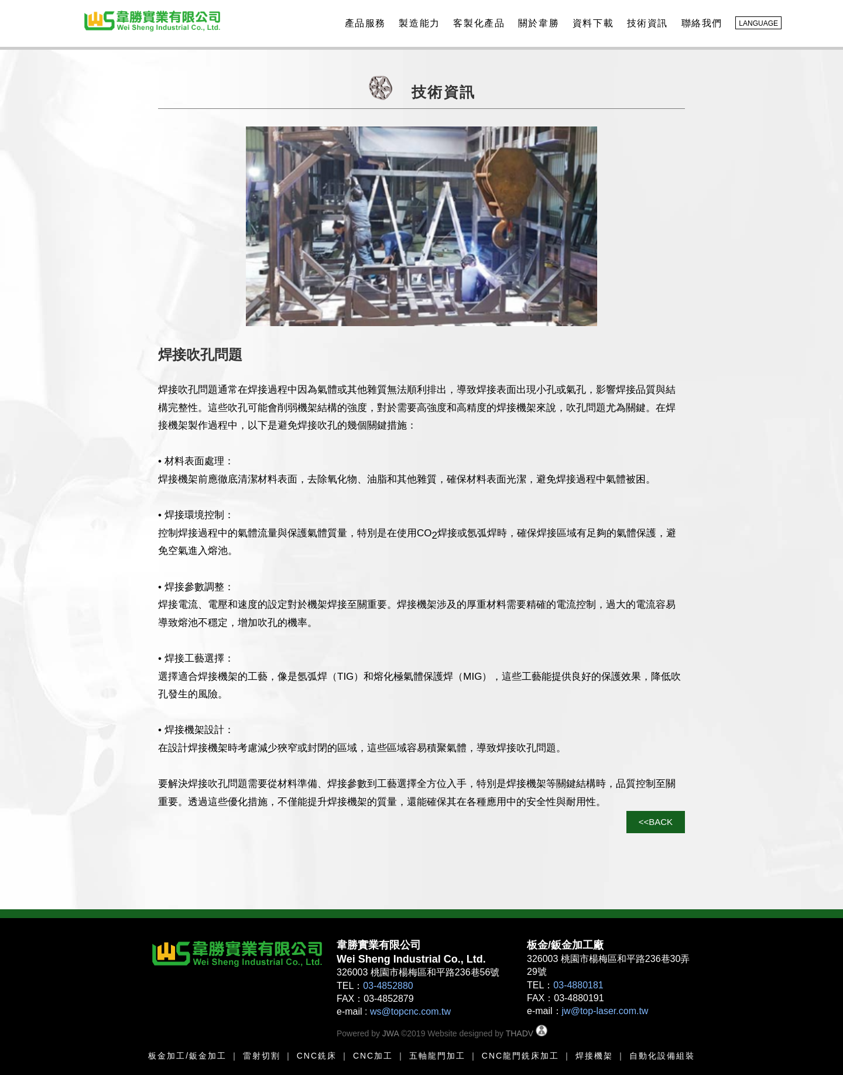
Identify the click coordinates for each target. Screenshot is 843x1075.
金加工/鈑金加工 (192, 1055)
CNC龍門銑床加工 (520, 1055)
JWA (389, 1033)
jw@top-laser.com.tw (605, 1011)
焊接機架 (594, 1055)
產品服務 (363, 23)
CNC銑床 (317, 1055)
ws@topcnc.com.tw (410, 1011)
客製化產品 (477, 23)
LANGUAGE (758, 23)
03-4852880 (388, 986)
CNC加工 (373, 1055)
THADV (519, 1033)
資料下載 (591, 23)
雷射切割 (261, 1055)
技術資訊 (645, 23)
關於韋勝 (537, 23)
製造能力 (417, 23)
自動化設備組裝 (662, 1055)
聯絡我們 (700, 23)
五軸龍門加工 (435, 1055)
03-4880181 (578, 985)
